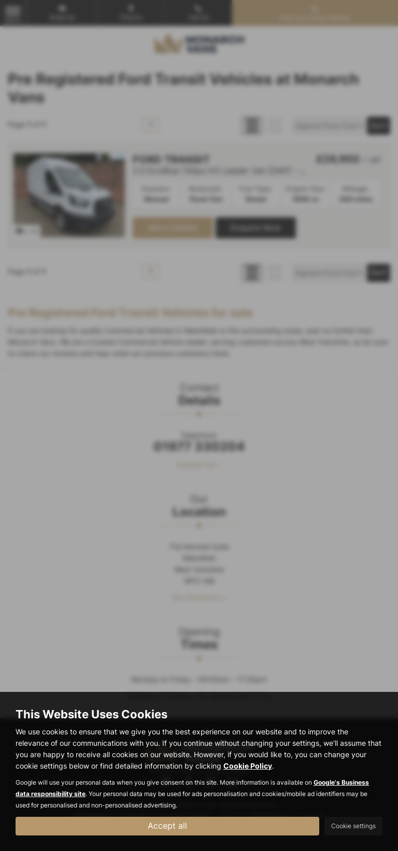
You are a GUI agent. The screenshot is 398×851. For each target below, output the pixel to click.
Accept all (167, 825)
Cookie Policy (247, 765)
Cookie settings (353, 826)
